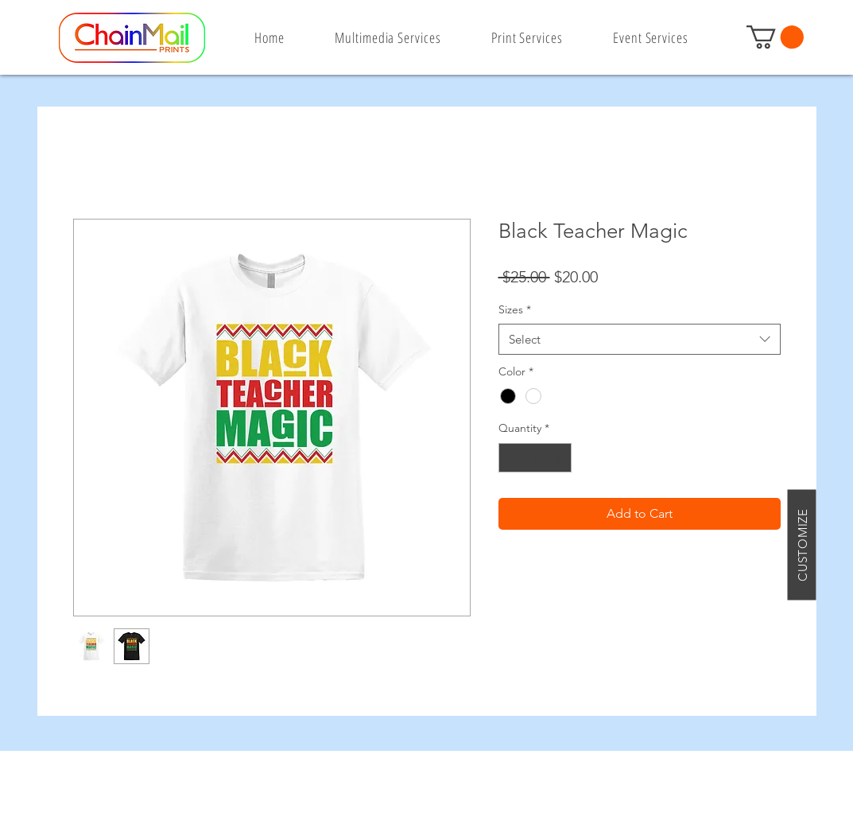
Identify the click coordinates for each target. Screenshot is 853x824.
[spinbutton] (535, 458)
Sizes (514, 309)
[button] (775, 37)
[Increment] (559, 458)
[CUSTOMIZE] (802, 544)
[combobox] (639, 339)
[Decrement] (511, 458)
